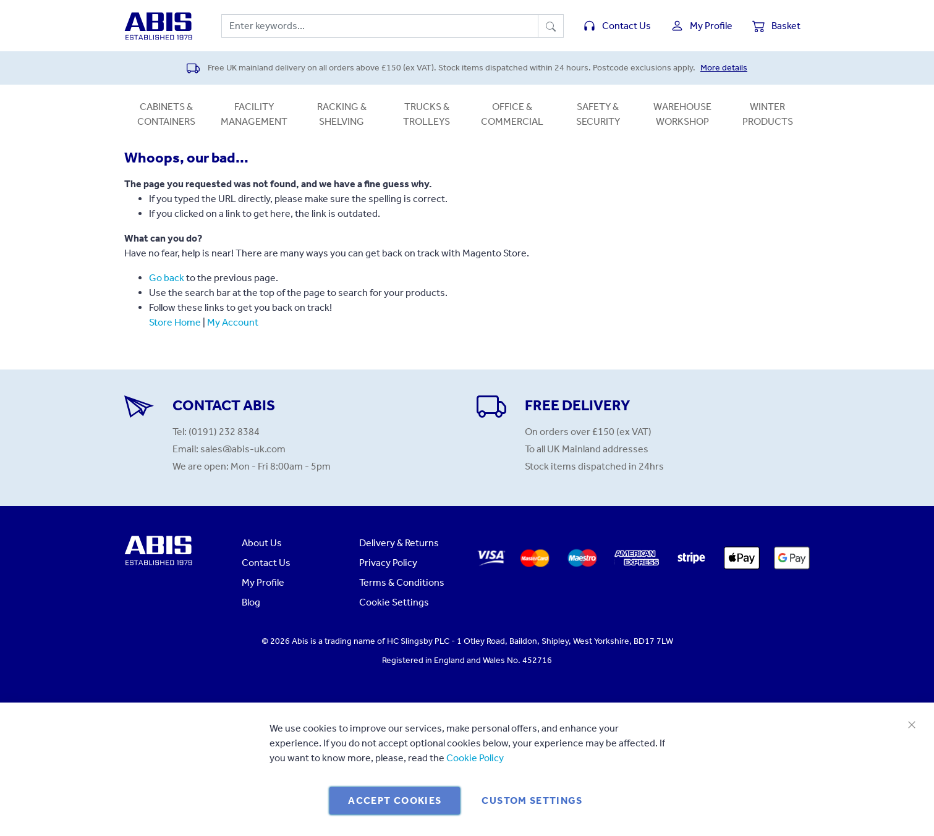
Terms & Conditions (401, 582)
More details (723, 67)
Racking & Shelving (342, 114)
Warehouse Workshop (682, 114)
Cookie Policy (475, 758)
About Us (262, 543)
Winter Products (767, 114)
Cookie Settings (394, 602)
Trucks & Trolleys (426, 114)
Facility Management (254, 114)
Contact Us (266, 562)
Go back (166, 278)
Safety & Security (598, 114)
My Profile (263, 582)
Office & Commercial (512, 114)
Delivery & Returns (399, 543)
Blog (251, 602)
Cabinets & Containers (166, 114)
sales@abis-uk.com (243, 449)
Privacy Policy (388, 562)
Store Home (175, 322)
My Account (232, 322)
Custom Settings (532, 800)
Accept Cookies (394, 800)
